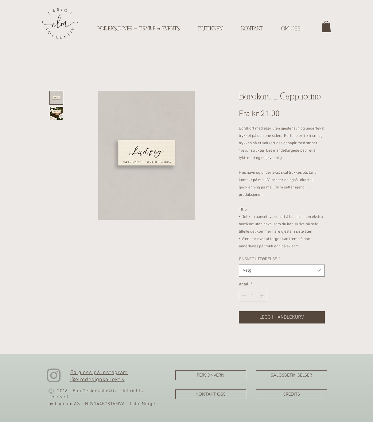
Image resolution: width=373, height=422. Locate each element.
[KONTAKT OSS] (210, 394)
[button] (326, 26)
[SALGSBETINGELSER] (291, 375)
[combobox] (282, 271)
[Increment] (262, 295)
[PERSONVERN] (210, 375)
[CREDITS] (291, 394)
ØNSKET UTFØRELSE (259, 259)
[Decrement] (243, 295)
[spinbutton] (252, 295)
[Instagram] (54, 375)
